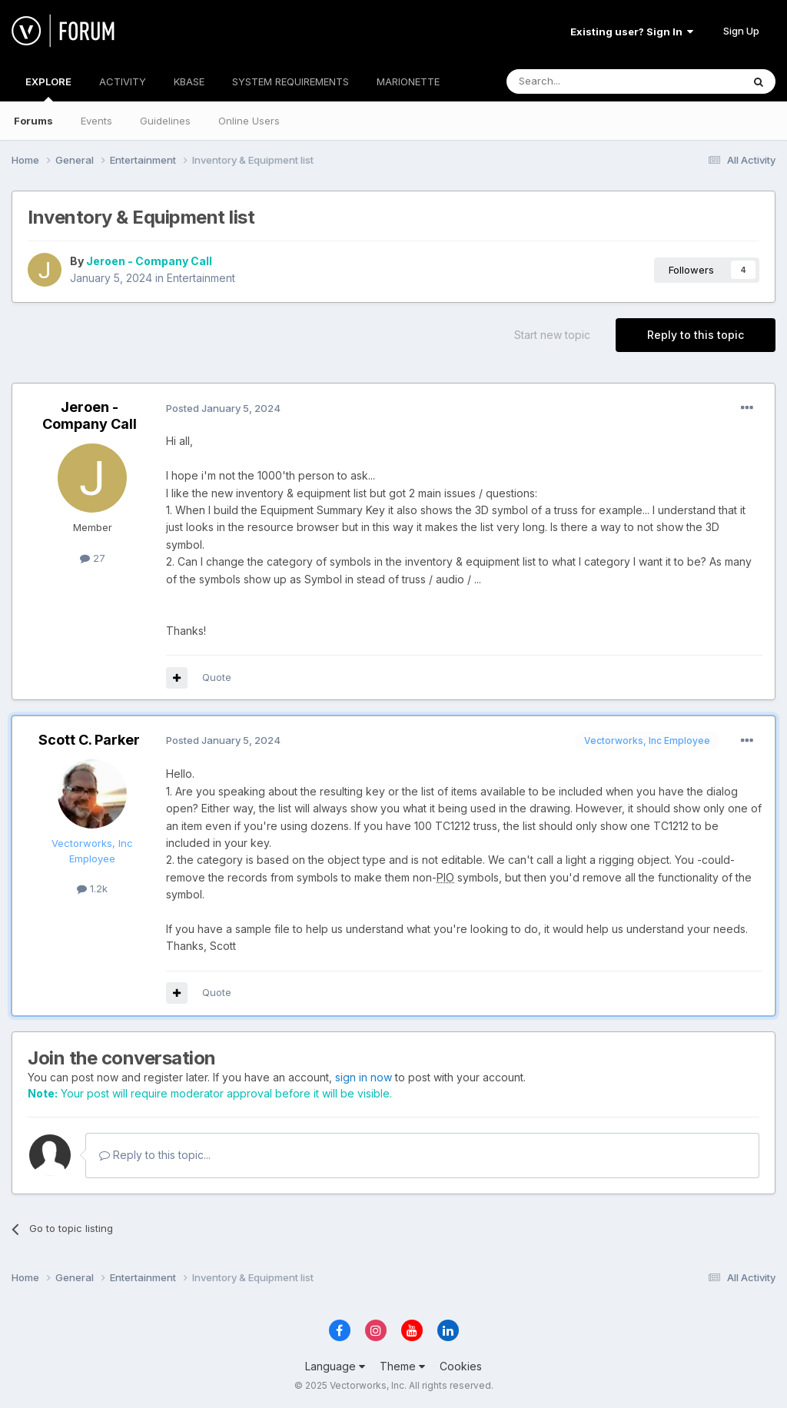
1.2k (92, 888)
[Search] (584, 81)
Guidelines (165, 121)
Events (96, 121)
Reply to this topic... (155, 1154)
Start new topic (552, 334)
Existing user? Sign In (631, 31)
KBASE (189, 81)
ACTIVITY (122, 81)
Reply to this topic (695, 334)
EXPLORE (48, 88)
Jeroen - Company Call (149, 260)
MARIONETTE (408, 81)
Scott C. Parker (89, 740)
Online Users (249, 121)
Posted (223, 408)
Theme (402, 1366)
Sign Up (741, 31)
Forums (33, 121)
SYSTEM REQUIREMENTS (290, 81)
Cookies (461, 1366)
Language (335, 1366)
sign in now (363, 1077)
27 (92, 558)
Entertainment (201, 277)
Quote (216, 677)
